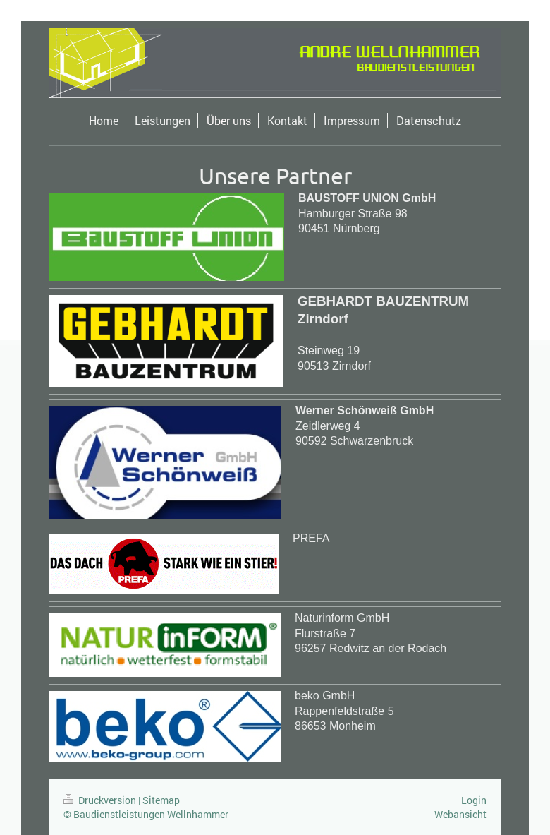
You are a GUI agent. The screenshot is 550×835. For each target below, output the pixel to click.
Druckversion (100, 800)
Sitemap (161, 800)
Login (474, 800)
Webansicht (460, 814)
